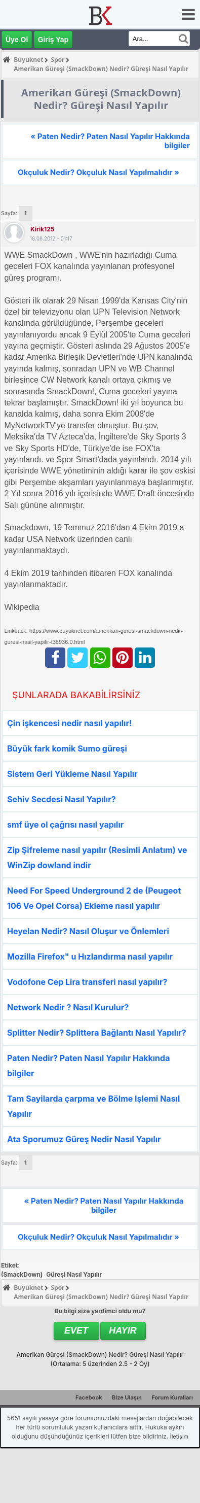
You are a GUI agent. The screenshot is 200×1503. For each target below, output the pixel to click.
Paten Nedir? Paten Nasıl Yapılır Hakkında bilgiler (88, 1065)
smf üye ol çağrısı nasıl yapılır (65, 824)
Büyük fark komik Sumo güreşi (67, 748)
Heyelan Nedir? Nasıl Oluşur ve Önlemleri (88, 931)
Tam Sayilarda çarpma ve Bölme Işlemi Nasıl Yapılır (93, 1106)
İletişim (179, 1436)
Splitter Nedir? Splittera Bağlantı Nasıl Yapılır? (96, 1033)
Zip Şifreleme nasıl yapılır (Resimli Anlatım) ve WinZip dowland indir (97, 857)
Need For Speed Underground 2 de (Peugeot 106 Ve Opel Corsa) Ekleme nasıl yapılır (94, 898)
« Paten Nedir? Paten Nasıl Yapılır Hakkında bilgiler (110, 140)
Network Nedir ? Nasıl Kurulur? (68, 1007)
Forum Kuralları (172, 1397)
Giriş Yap (53, 40)
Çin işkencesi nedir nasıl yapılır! (69, 723)
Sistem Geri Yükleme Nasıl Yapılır (72, 774)
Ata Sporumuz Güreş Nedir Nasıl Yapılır (84, 1139)
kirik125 (42, 229)
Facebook (88, 1397)
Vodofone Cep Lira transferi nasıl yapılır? (87, 982)
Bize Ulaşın (127, 1397)
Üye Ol (17, 40)
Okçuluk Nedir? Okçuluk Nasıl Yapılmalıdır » (98, 172)
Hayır (123, 1330)
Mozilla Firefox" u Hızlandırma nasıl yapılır (90, 956)
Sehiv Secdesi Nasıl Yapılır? (61, 799)
